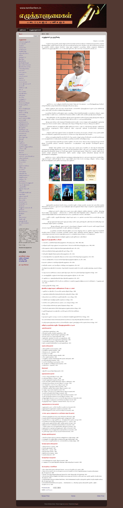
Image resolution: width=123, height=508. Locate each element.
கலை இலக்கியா (23, 93)
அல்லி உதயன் (22, 49)
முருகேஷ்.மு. (49, 489)
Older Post (100, 496)
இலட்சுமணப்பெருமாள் (25, 64)
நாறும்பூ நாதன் (22, 135)
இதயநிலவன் (22, 61)
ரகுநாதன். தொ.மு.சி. (24, 188)
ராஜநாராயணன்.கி (23, 196)
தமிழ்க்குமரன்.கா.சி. (24, 124)
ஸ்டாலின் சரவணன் (24, 223)
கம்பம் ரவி (21, 85)
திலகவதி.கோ (22, 127)
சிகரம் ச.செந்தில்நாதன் (24, 108)
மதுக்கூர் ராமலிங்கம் (24, 165)
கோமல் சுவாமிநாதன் (24, 102)
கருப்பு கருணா (22, 91)
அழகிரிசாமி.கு (22, 51)
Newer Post (45, 496)
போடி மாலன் (22, 162)
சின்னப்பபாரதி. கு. (23, 112)
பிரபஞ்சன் (21, 150)
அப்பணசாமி (22, 43)
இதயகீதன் (21, 59)
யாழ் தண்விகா (22, 186)
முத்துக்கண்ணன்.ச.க (24, 175)
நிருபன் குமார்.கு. (23, 137)
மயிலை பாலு (22, 167)
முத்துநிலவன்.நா (23, 177)
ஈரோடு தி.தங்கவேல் (24, 68)
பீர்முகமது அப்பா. (23, 154)
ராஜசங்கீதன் (22, 194)
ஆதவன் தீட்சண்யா (24, 53)
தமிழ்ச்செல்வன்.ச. (23, 125)
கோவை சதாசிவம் (23, 104)
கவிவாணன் (22, 95)
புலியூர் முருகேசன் (23, 158)
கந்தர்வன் (21, 78)
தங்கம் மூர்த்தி (22, 120)
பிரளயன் (21, 152)
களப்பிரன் (21, 97)
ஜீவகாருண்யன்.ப (23, 211)
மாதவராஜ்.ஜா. (22, 171)
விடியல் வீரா (22, 200)
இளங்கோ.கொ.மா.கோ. (25, 66)
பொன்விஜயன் (22, 160)
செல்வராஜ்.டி (22, 114)
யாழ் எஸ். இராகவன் (24, 184)
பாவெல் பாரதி (22, 148)
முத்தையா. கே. (22, 179)
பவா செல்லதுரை (23, 144)
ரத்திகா (20, 190)
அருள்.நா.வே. (22, 47)
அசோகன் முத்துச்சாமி (24, 42)
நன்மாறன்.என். (23, 133)
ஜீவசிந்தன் (21, 213)
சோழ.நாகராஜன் (23, 116)
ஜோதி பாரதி (22, 219)
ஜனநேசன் (21, 209)
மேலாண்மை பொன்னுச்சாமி (26, 183)
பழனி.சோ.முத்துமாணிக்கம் (26, 146)
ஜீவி (20, 215)
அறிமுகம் (22, 30)
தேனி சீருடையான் (23, 129)
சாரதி (20, 106)
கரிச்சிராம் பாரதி (23, 87)
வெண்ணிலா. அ (23, 204)
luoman (66, 504)
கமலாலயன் (22, 80)
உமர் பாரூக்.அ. (23, 72)
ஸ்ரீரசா (20, 224)
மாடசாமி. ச (22, 169)
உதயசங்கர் (21, 70)
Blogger (76, 504)
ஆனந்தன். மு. (22, 57)
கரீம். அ (21, 89)
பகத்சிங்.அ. (22, 143)
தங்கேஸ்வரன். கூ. (23, 122)
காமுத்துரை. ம (22, 99)
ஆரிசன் (21, 55)
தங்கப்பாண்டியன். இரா (25, 118)
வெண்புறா (21, 205)
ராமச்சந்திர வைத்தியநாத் (25, 192)
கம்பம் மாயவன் (23, 82)
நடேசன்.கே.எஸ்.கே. (24, 131)
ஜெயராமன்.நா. (23, 217)
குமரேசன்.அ (22, 101)
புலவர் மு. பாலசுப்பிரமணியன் (26, 156)
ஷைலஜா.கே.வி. (23, 221)
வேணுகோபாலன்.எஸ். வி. (25, 207)
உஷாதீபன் (21, 74)
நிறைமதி (21, 139)
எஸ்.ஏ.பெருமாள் (23, 76)
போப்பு (21, 163)
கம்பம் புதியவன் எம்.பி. (25, 83)
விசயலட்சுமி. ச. (23, 198)
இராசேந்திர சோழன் (24, 63)
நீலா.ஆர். (21, 141)
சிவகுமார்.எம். (22, 110)
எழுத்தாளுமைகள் (35, 30)
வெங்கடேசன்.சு (23, 202)
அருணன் (21, 45)
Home (73, 496)
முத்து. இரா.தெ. (23, 173)
